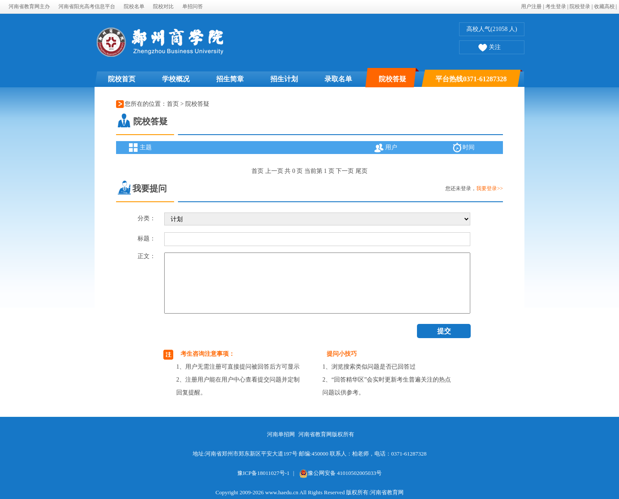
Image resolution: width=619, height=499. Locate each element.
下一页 (345, 171)
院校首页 (121, 79)
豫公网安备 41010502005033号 (340, 473)
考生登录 (555, 6)
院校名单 (134, 6)
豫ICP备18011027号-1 (263, 473)
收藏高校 (604, 6)
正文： (147, 256)
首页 (173, 104)
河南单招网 (281, 434)
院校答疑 (392, 79)
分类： (147, 218)
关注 (489, 48)
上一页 (274, 171)
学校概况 (176, 79)
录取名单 (338, 79)
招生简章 (230, 79)
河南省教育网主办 (29, 6)
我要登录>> (489, 188)
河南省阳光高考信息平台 (86, 6)
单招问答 (192, 6)
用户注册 (531, 6)
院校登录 (580, 6)
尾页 (361, 171)
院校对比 (163, 6)
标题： (147, 238)
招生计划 (284, 79)
